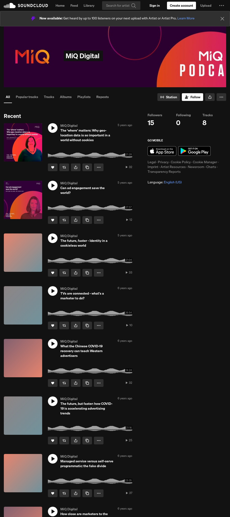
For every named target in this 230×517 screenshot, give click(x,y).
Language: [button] (165, 182)
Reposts (102, 96)
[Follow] (192, 97)
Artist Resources (173, 166)
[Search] (121, 5)
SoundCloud (26, 5)
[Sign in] (155, 5)
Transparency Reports (164, 171)
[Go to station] (168, 97)
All (8, 96)
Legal (152, 162)
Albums (66, 96)
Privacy (163, 162)
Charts (211, 166)
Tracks (49, 96)
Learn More (186, 18)
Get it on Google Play (194, 151)
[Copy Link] (87, 167)
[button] (221, 5)
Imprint (153, 166)
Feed (74, 5)
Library (89, 5)
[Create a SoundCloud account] (181, 5)
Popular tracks (27, 96)
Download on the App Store (162, 151)
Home (60, 5)
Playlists (84, 96)
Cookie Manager (205, 162)
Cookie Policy (181, 162)
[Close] (222, 18)
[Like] (53, 167)
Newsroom (196, 166)
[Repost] (64, 167)
